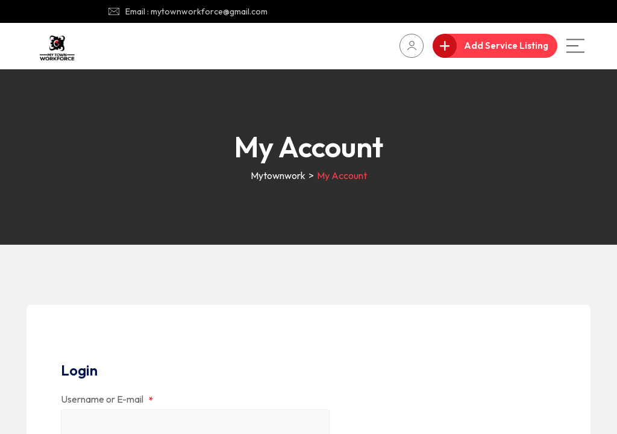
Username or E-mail (107, 400)
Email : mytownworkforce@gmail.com (196, 11)
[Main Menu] (575, 46)
